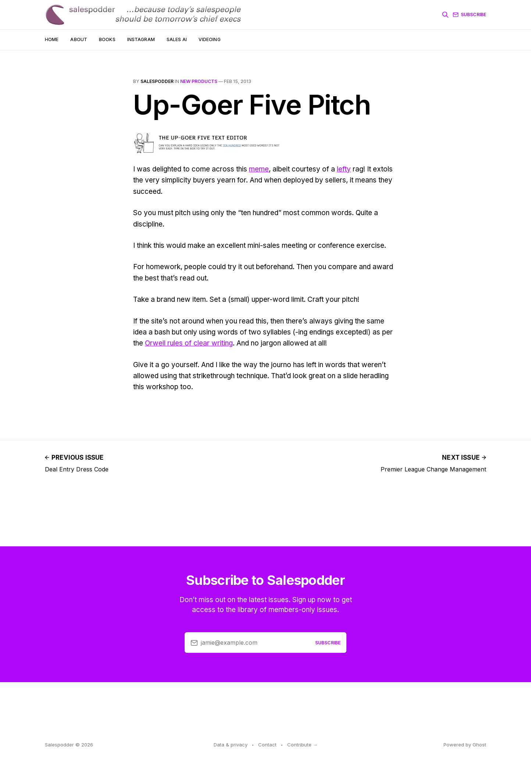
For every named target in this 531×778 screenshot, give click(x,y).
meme (259, 169)
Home (51, 39)
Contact (267, 745)
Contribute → (302, 745)
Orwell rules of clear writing (189, 343)
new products (198, 81)
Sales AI (177, 39)
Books (107, 39)
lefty (344, 169)
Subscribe (469, 15)
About (78, 39)
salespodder (157, 81)
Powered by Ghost (464, 745)
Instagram (141, 39)
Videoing (210, 39)
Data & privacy (230, 745)
